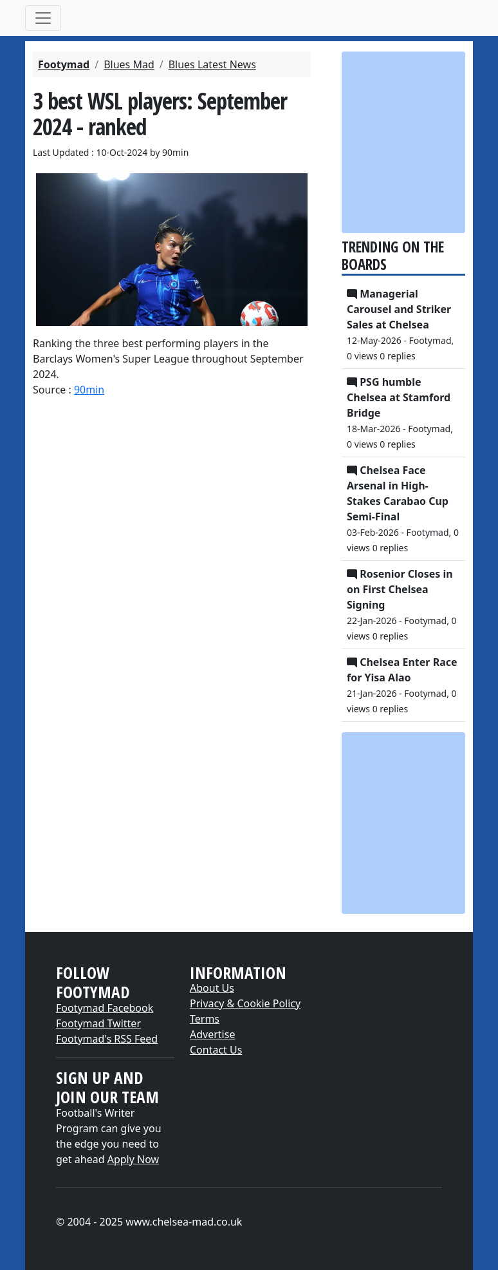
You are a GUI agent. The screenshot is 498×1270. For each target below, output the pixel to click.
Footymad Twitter (98, 1023)
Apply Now (133, 1159)
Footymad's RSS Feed (107, 1039)
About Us (212, 988)
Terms (204, 1019)
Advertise (212, 1034)
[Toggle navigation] (43, 18)
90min (89, 390)
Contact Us (216, 1050)
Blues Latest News (212, 64)
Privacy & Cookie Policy (245, 1003)
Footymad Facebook (104, 1008)
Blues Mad (129, 64)
